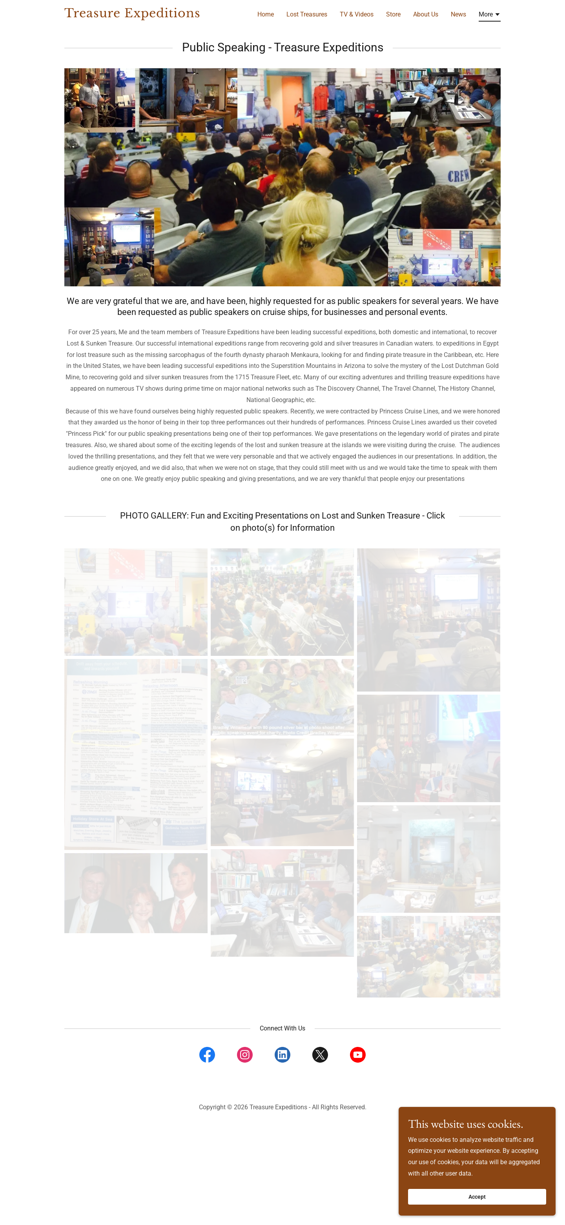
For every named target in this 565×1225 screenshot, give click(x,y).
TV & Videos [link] (357, 14)
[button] (490, 16)
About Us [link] (425, 14)
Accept (477, 1202)
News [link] (458, 14)
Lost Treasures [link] (306, 14)
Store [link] (393, 14)
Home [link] (265, 14)
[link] (140, 15)
